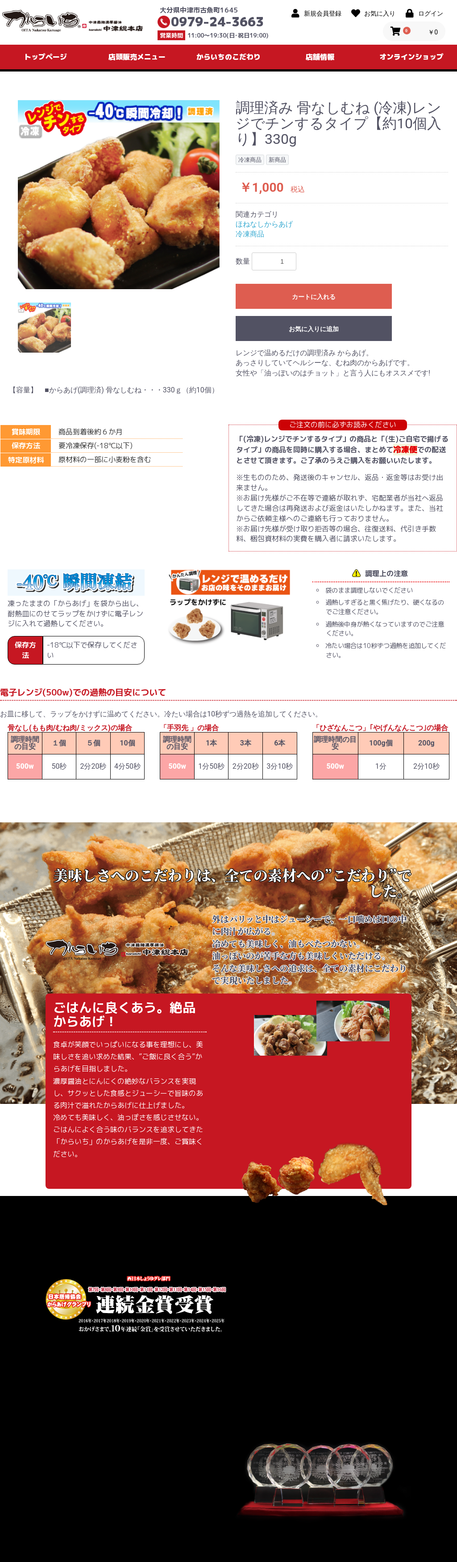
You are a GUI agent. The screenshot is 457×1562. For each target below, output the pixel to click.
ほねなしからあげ (264, 224)
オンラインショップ (411, 57)
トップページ (45, 57)
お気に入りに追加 (314, 329)
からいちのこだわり (228, 57)
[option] (119, 194)
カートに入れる (314, 296)
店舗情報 (320, 57)
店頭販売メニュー (137, 57)
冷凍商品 (250, 234)
